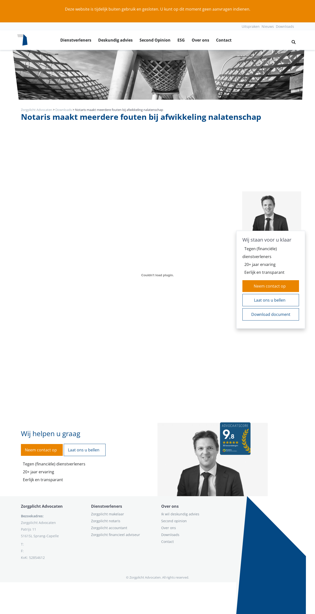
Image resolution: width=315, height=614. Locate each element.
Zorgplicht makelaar (107, 514)
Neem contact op (270, 286)
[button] (291, 40)
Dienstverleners (75, 40)
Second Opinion (155, 40)
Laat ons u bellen (269, 300)
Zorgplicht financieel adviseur (115, 534)
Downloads (285, 26)
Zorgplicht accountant (109, 527)
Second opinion (174, 521)
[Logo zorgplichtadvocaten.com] (22, 40)
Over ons (200, 40)
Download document (270, 314)
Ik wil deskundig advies (180, 514)
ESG (181, 40)
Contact (224, 40)
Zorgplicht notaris (105, 521)
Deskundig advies (115, 40)
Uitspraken (251, 26)
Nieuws (268, 26)
